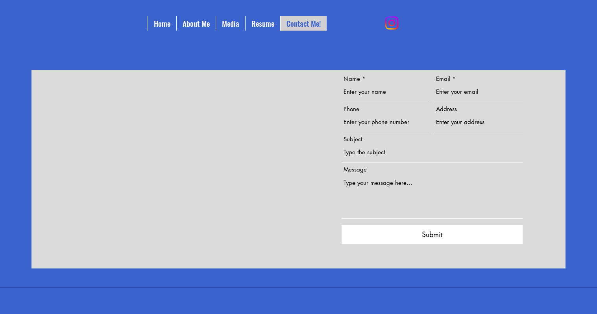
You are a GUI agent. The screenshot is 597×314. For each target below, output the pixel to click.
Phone (351, 109)
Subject (353, 139)
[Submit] (432, 234)
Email (443, 79)
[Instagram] (392, 23)
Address (446, 109)
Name (352, 79)
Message (355, 169)
